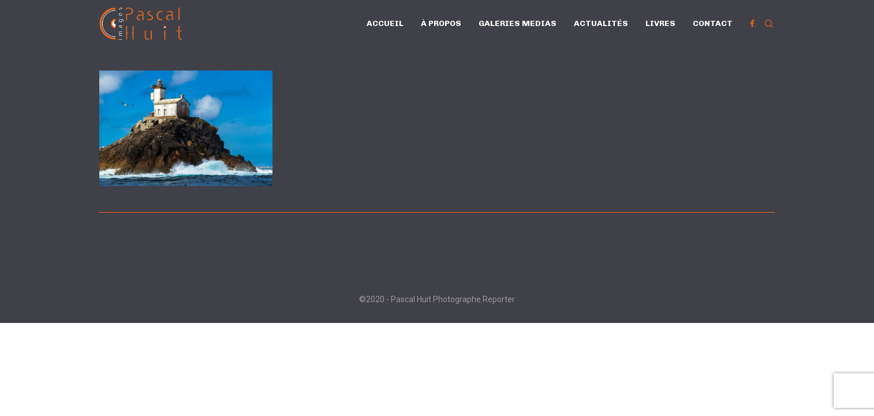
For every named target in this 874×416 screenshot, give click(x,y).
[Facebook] (752, 24)
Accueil (385, 23)
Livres (660, 23)
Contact (713, 23)
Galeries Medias (517, 23)
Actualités (601, 23)
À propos (441, 23)
